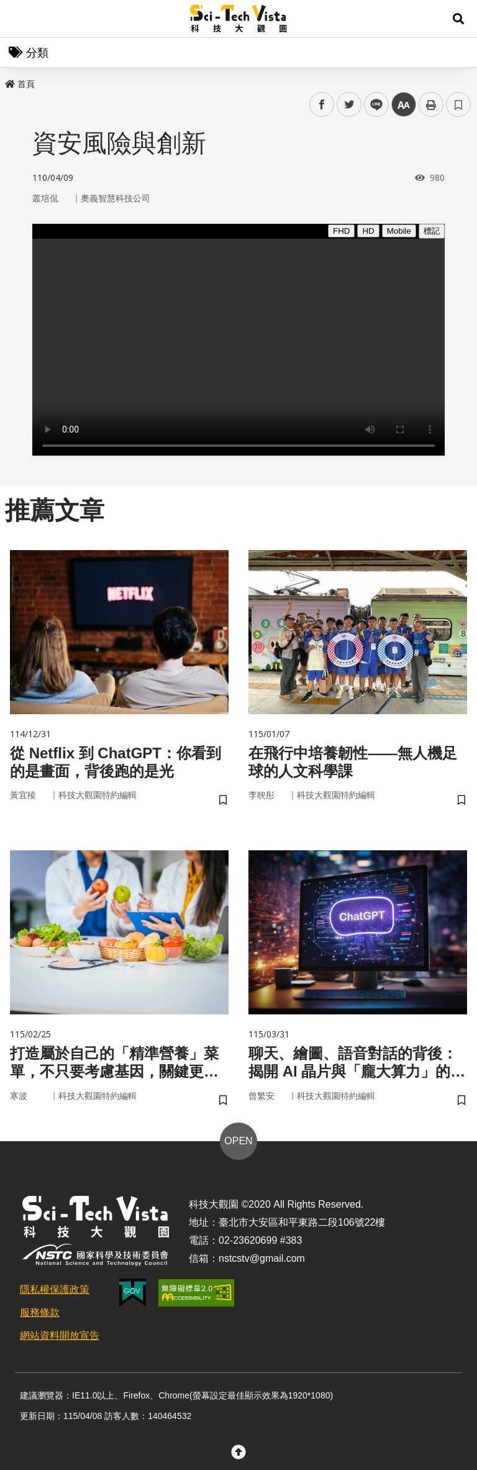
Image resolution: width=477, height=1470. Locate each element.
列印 (431, 104)
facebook (322, 104)
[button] (458, 18)
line (372, 104)
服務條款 (40, 1312)
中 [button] (404, 104)
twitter (349, 104)
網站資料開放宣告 (59, 1335)
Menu (18, 18)
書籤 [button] (458, 104)
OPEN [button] (238, 1141)
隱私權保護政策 (54, 1289)
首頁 (20, 84)
